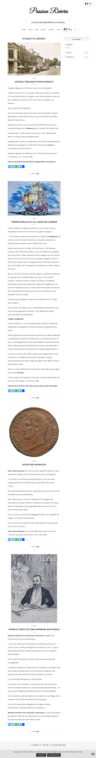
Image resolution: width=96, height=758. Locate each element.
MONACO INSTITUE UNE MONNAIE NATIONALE (34, 629)
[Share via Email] (38, 173)
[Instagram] (54, 745)
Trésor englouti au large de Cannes (34, 222)
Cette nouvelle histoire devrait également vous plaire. (32, 161)
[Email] (71, 29)
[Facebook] (34, 745)
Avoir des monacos (34, 464)
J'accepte (41, 755)
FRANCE (30, 29)
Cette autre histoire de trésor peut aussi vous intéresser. (33, 386)
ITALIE (36, 29)
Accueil (24, 29)
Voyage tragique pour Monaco (34, 82)
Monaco (30, 128)
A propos (51, 29)
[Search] (75, 29)
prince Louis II (13, 647)
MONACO (43, 29)
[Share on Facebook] (32, 173)
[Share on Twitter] (34, 173)
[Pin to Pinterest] (36, 173)
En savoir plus (54, 755)
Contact (58, 29)
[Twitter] (44, 745)
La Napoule (52, 236)
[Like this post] (30, 173)
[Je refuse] (93, 754)
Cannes (20, 372)
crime (49, 145)
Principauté (51, 474)
